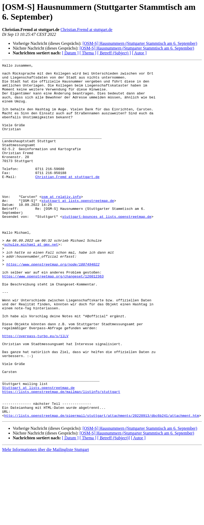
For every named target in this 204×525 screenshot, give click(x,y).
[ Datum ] (70, 53)
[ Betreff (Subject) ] (114, 53)
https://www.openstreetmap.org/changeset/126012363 (53, 319)
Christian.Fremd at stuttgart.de (87, 29)
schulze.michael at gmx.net (31, 281)
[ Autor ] (139, 53)
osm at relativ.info (61, 223)
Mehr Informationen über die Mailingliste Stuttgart (45, 520)
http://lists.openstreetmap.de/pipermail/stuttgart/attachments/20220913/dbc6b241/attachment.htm (101, 486)
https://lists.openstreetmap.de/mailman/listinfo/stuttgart (61, 457)
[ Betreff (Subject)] (113, 508)
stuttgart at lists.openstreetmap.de (77, 228)
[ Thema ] (88, 53)
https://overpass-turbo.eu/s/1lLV (35, 390)
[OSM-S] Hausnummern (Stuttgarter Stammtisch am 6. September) (140, 43)
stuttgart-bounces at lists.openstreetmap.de (106, 247)
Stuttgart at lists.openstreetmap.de (38, 452)
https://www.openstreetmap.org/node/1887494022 (53, 304)
